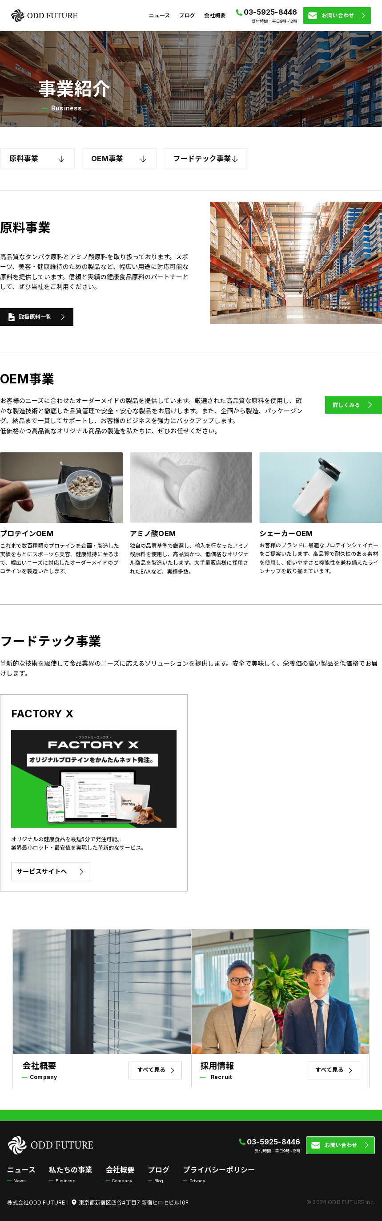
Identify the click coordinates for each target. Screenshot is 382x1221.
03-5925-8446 (271, 12)
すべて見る (157, 1070)
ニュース (159, 15)
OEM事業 (119, 159)
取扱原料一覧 (36, 317)
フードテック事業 (206, 159)
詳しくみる (353, 404)
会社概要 (215, 15)
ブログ (187, 15)
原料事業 (37, 159)
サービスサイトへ (51, 871)
